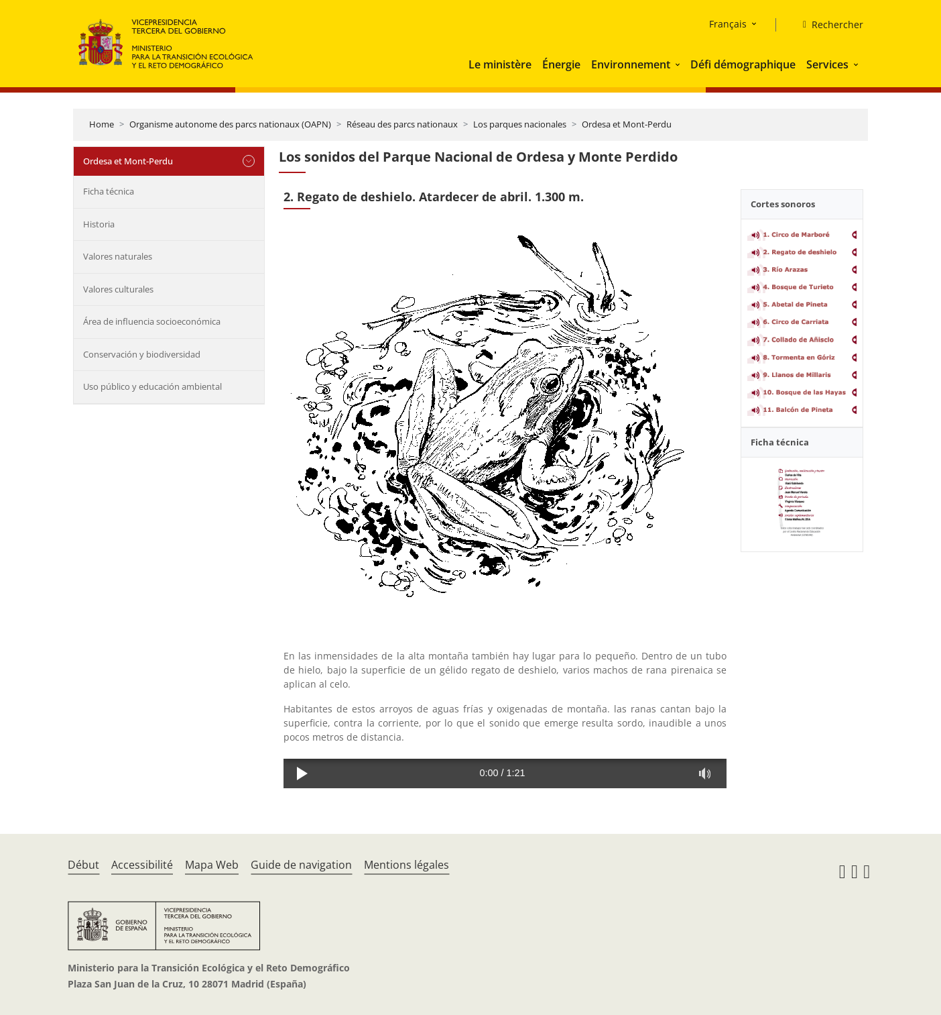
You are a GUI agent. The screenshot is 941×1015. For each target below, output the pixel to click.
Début (83, 864)
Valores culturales (118, 289)
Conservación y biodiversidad (141, 354)
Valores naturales (117, 256)
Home (101, 124)
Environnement (630, 64)
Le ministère (499, 64)
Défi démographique (743, 64)
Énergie (561, 64)
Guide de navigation (301, 864)
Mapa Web (212, 864)
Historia (99, 224)
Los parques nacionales (519, 124)
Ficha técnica (108, 191)
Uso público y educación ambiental (152, 386)
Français (728, 23)
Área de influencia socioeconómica (152, 321)
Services (827, 64)
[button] (679, 64)
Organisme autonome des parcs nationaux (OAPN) (230, 124)
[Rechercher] (827, 25)
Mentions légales (406, 864)
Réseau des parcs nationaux (402, 124)
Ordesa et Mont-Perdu (627, 124)
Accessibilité (142, 864)
